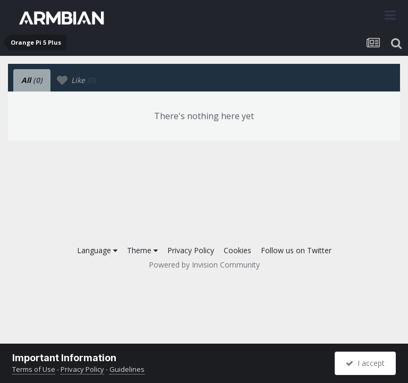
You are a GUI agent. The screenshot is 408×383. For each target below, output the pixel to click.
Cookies (237, 250)
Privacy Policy (190, 250)
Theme (142, 250)
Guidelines (126, 369)
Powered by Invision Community (204, 265)
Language (97, 250)
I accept (365, 363)
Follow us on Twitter (296, 250)
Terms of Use (33, 369)
